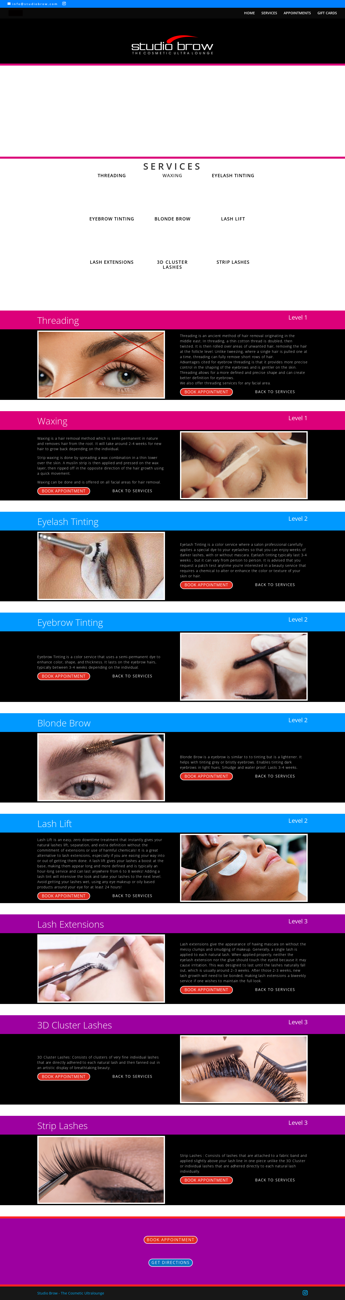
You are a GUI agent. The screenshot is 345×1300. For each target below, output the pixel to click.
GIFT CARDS (327, 13)
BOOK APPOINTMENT (206, 392)
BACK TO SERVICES (275, 391)
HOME (249, 13)
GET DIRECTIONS (170, 1262)
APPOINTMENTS (297, 13)
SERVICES (269, 13)
